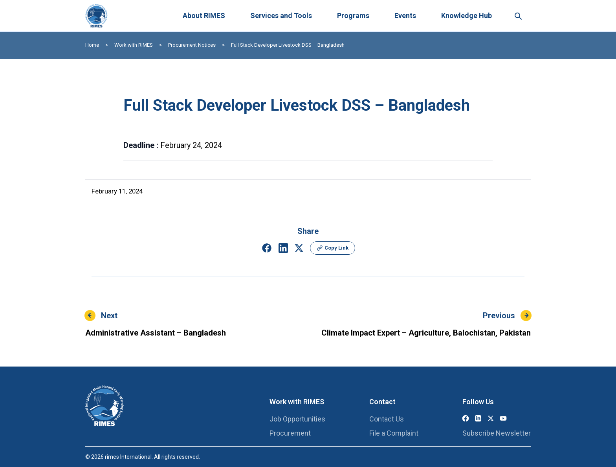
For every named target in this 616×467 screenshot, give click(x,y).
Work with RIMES (133, 45)
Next (109, 315)
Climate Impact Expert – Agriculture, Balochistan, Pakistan (426, 332)
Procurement (290, 433)
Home (92, 45)
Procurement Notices (192, 45)
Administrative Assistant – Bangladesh (155, 332)
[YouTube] (503, 418)
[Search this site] (518, 16)
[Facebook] (465, 418)
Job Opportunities (297, 419)
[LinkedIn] (478, 418)
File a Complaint (393, 433)
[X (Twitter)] (490, 418)
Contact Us (386, 419)
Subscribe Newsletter (496, 433)
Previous (499, 315)
